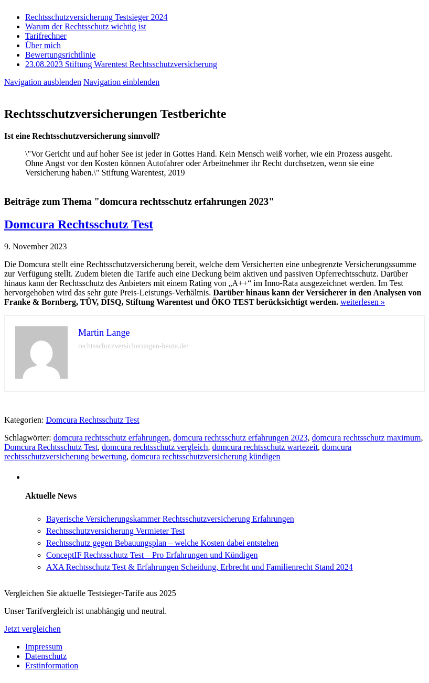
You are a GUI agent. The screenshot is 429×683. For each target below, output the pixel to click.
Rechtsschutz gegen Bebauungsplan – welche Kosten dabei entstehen (162, 542)
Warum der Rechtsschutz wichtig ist (85, 26)
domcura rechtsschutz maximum (366, 437)
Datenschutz (46, 656)
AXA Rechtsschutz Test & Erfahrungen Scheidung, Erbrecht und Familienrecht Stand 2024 (199, 567)
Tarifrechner (46, 35)
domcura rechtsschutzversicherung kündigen (205, 456)
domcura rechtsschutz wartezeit (265, 447)
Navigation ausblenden (42, 82)
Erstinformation (51, 665)
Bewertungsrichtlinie (60, 54)
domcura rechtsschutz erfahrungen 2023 (240, 437)
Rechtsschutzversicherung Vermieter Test (115, 530)
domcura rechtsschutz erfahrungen (111, 437)
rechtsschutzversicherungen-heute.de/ (133, 346)
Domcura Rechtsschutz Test (78, 224)
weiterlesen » (362, 302)
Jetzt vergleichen (32, 628)
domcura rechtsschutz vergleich (155, 447)
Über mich (43, 45)
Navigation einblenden (121, 82)
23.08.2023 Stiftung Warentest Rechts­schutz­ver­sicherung (121, 64)
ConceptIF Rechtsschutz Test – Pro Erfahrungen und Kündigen (152, 554)
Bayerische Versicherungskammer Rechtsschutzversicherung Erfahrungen (170, 518)
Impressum (43, 646)
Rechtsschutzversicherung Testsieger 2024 (96, 17)
